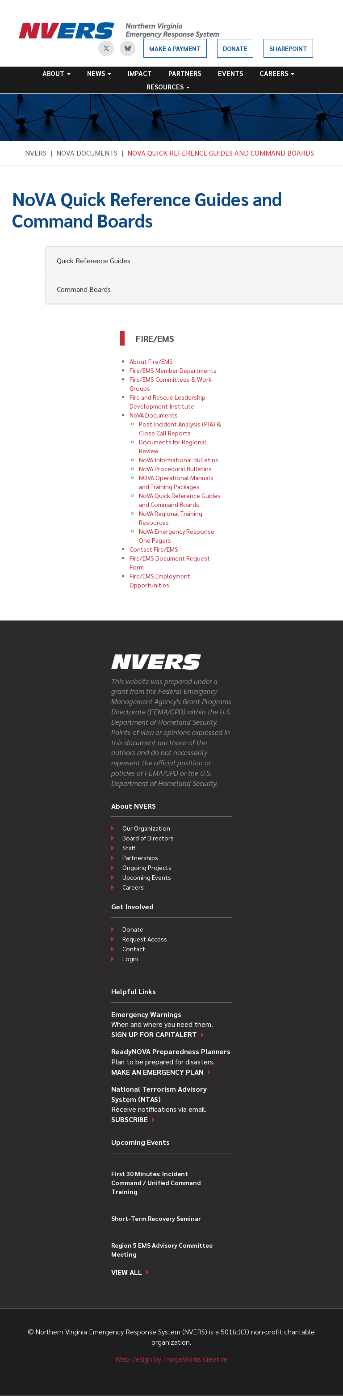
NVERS (35, 152)
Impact (140, 73)
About (56, 73)
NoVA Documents (86, 152)
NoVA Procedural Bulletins (175, 468)
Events (230, 73)
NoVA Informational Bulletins (178, 460)
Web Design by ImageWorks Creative (171, 1358)
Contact (133, 949)
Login (130, 958)
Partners (184, 73)
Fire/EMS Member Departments (173, 370)
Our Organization (146, 828)
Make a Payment (175, 48)
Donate (235, 48)
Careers (276, 73)
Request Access (144, 939)
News (99, 73)
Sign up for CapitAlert (154, 1034)
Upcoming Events (146, 877)
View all (126, 1272)
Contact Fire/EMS (154, 549)
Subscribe (129, 1119)
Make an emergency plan (157, 1071)
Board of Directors (148, 838)
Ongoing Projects (147, 867)
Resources (168, 86)
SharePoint (288, 48)
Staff (128, 848)
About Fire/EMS (151, 361)
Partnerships (140, 857)
